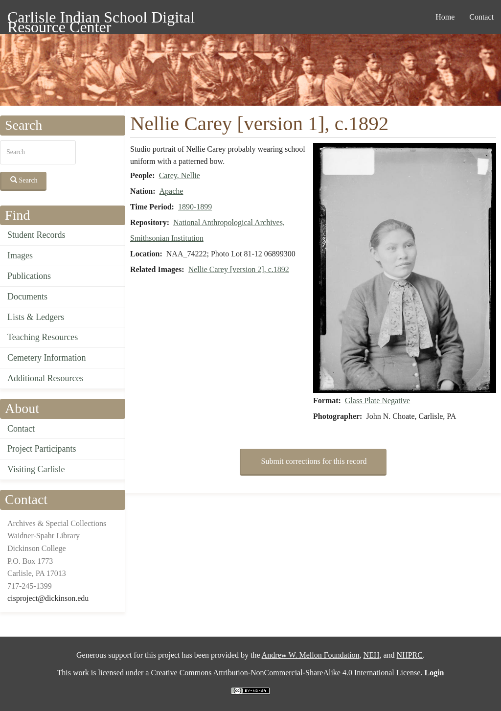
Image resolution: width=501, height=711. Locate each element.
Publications (29, 276)
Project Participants (41, 449)
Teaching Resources (42, 337)
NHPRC (410, 655)
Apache (171, 191)
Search (24, 180)
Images (20, 255)
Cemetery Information (46, 358)
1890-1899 (195, 207)
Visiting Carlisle (36, 469)
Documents (27, 296)
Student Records (36, 235)
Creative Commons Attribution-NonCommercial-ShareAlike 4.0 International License (285, 672)
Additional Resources (45, 378)
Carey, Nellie (179, 175)
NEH (372, 655)
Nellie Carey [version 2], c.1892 (238, 269)
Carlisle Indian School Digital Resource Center (101, 18)
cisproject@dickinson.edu (48, 598)
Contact (481, 17)
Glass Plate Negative (377, 400)
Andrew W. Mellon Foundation (311, 655)
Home (445, 17)
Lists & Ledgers (35, 317)
